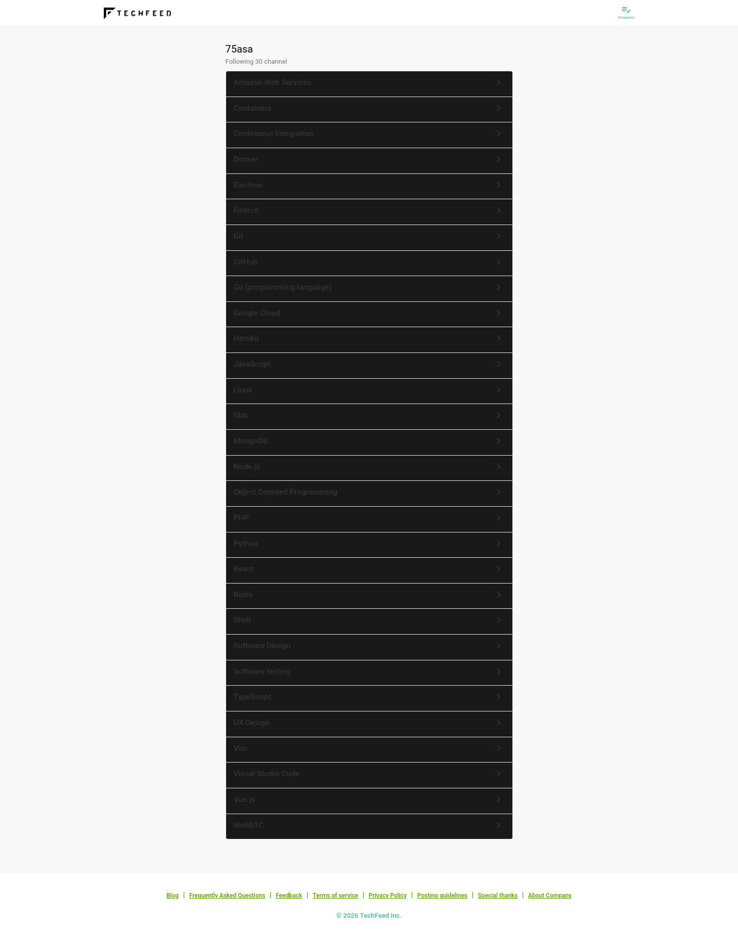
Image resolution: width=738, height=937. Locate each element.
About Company (550, 895)
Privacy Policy (388, 895)
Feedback (289, 895)
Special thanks (498, 895)
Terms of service (335, 895)
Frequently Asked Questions (227, 895)
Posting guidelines (442, 895)
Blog (172, 895)
